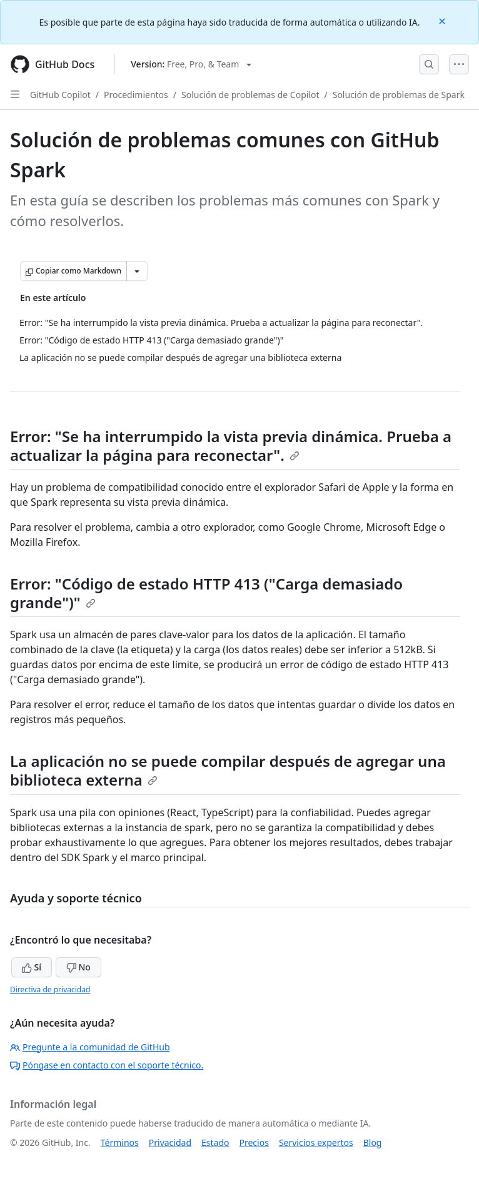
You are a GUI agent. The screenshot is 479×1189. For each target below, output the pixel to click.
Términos (120, 1142)
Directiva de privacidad (50, 989)
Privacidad (170, 1142)
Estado (215, 1142)
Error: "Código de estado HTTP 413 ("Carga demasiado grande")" (206, 593)
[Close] (443, 20)
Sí (31, 967)
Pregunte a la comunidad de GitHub (90, 1047)
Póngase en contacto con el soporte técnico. (106, 1065)
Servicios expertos (316, 1142)
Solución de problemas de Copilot (250, 95)
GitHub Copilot (60, 95)
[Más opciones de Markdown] (137, 271)
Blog (372, 1142)
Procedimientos (136, 95)
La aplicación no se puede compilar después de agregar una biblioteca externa (228, 770)
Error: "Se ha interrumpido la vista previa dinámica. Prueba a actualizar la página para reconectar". (230, 445)
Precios (254, 1142)
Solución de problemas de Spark (399, 95)
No (78, 967)
